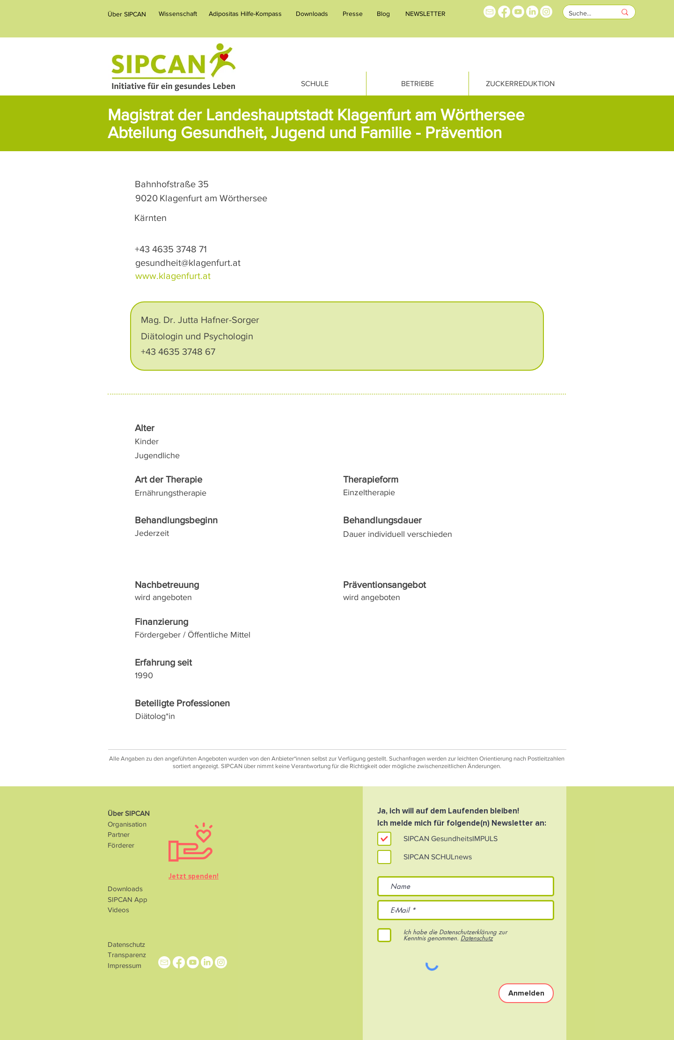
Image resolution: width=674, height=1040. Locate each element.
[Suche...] (585, 13)
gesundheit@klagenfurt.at (188, 262)
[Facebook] (504, 12)
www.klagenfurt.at (173, 276)
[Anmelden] (526, 993)
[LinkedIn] (532, 12)
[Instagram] (546, 12)
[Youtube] (518, 12)
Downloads (125, 889)
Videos (118, 910)
